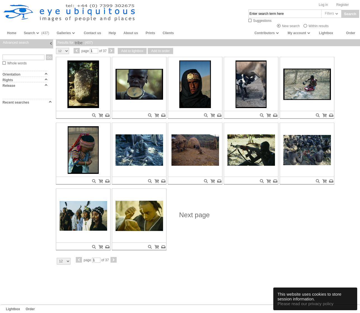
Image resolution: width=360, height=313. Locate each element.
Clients (168, 33)
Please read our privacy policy (305, 303)
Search (350, 14)
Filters (329, 13)
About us (130, 33)
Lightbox (326, 33)
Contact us (92, 33)
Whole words (17, 63)
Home (11, 33)
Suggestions (262, 21)
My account (297, 33)
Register (342, 5)
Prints (150, 33)
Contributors (265, 33)
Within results (319, 26)
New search (291, 26)
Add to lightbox (132, 51)
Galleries (64, 33)
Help (112, 33)
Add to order (160, 51)
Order (350, 33)
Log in (323, 5)
